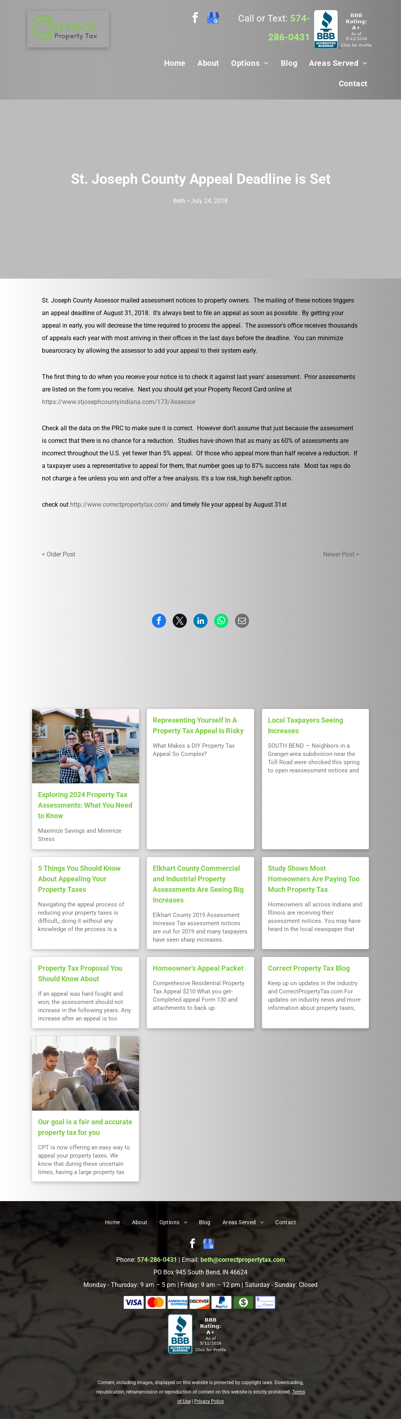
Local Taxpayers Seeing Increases (305, 725)
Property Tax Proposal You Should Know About (80, 973)
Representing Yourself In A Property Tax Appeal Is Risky (198, 725)
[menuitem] (174, 63)
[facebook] (195, 19)
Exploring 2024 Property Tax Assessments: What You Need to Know (85, 805)
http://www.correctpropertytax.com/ (119, 504)
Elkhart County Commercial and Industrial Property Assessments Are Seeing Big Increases (198, 884)
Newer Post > (341, 554)
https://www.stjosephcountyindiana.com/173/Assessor (118, 402)
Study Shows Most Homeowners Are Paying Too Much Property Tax (313, 878)
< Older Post (58, 554)
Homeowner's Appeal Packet (198, 968)
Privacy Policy (209, 1401)
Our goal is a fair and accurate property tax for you (85, 1127)
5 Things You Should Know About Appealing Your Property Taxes (79, 878)
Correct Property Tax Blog (309, 968)
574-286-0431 (157, 1259)
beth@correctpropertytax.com (242, 1259)
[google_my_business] (213, 19)
